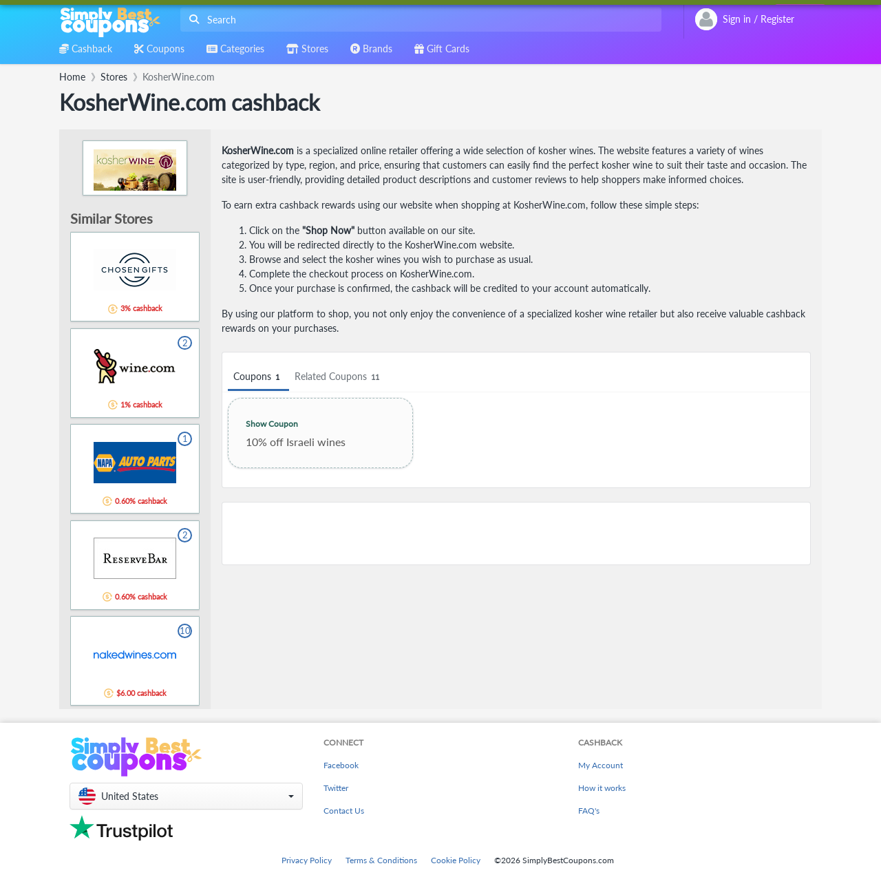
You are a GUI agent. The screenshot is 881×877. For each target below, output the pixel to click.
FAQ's (588, 810)
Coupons (258, 376)
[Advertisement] (516, 533)
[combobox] (418, 19)
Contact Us (343, 810)
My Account (600, 765)
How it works (602, 788)
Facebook (341, 765)
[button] (186, 796)
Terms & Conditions (381, 860)
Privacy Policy (307, 860)
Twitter (335, 788)
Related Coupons (339, 376)
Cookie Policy (455, 860)
